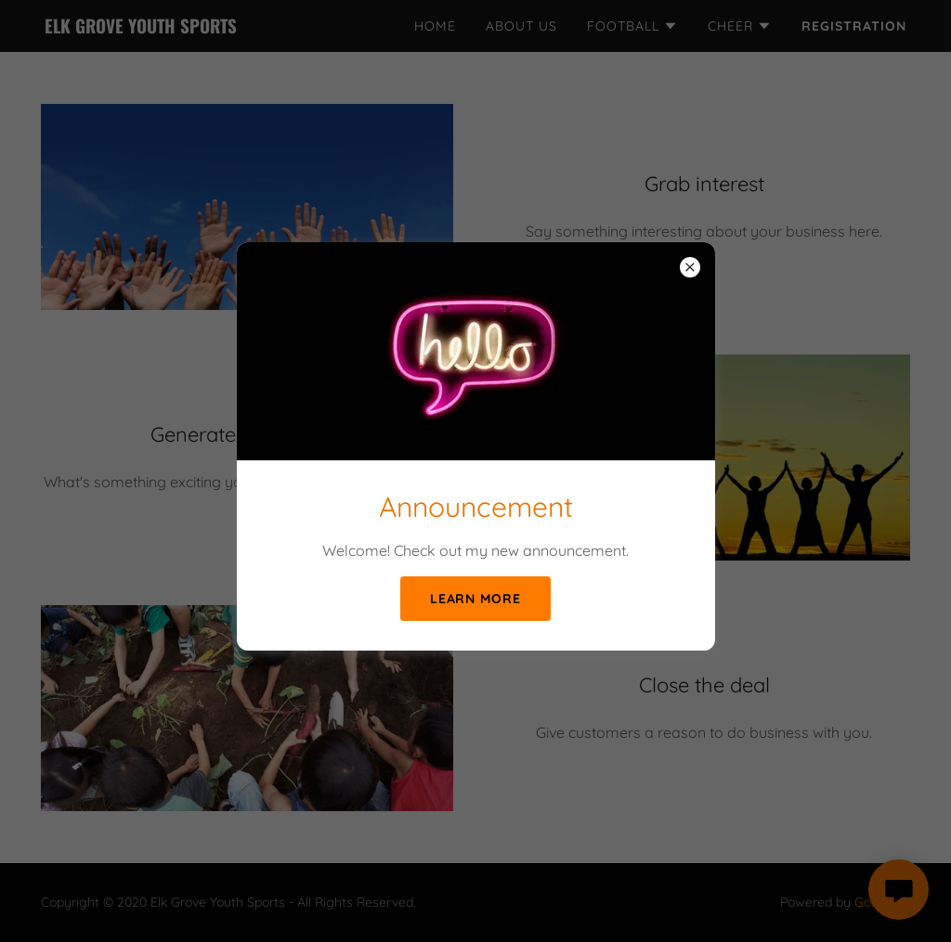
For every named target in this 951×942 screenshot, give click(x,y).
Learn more (476, 598)
